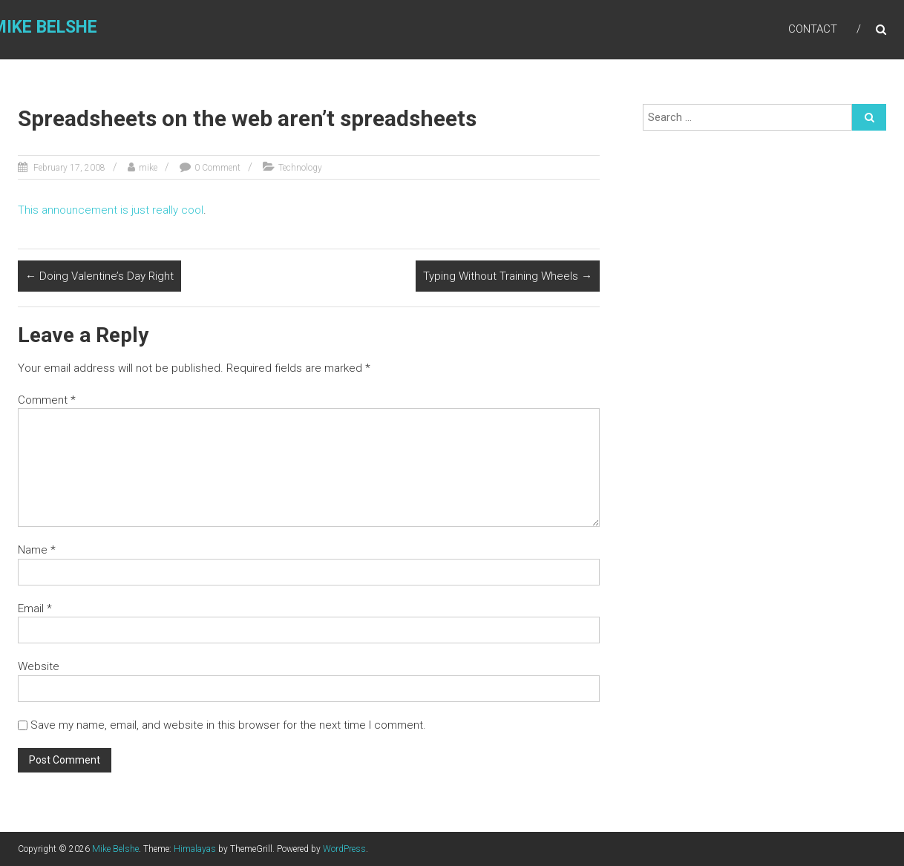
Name (37, 550)
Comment (47, 400)
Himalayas (195, 849)
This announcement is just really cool (110, 210)
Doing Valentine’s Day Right (99, 276)
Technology (300, 168)
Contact (812, 29)
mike (148, 168)
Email (35, 608)
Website (38, 666)
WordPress (344, 849)
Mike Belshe (115, 849)
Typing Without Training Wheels (507, 276)
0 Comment (217, 168)
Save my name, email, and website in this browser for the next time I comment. (228, 725)
